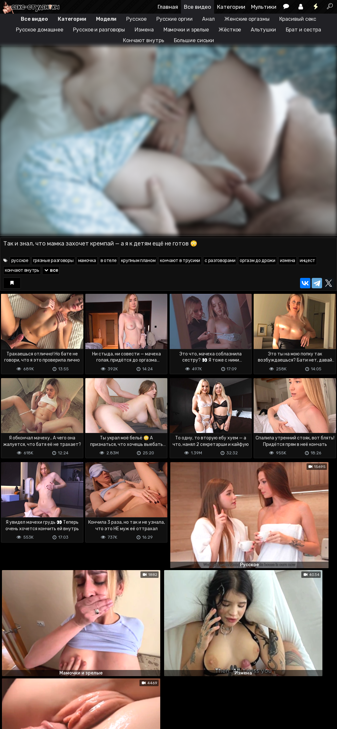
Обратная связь (67, 698)
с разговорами (220, 260)
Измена (144, 30)
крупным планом (138, 260)
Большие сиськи (194, 40)
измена (287, 260)
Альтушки (263, 30)
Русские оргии (174, 19)
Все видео (197, 7)
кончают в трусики (180, 260)
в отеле (109, 260)
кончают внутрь (22, 270)
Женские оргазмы (247, 19)
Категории (231, 7)
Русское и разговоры (99, 30)
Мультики (263, 7)
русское (20, 260)
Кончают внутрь (143, 40)
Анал (208, 19)
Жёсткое (230, 30)
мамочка (87, 260)
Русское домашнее (39, 30)
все (51, 270)
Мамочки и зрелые (186, 30)
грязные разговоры (53, 260)
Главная (168, 7)
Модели (106, 19)
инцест (307, 260)
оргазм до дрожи (257, 260)
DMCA (10, 698)
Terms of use (33, 698)
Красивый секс (298, 19)
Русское (136, 19)
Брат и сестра (303, 30)
